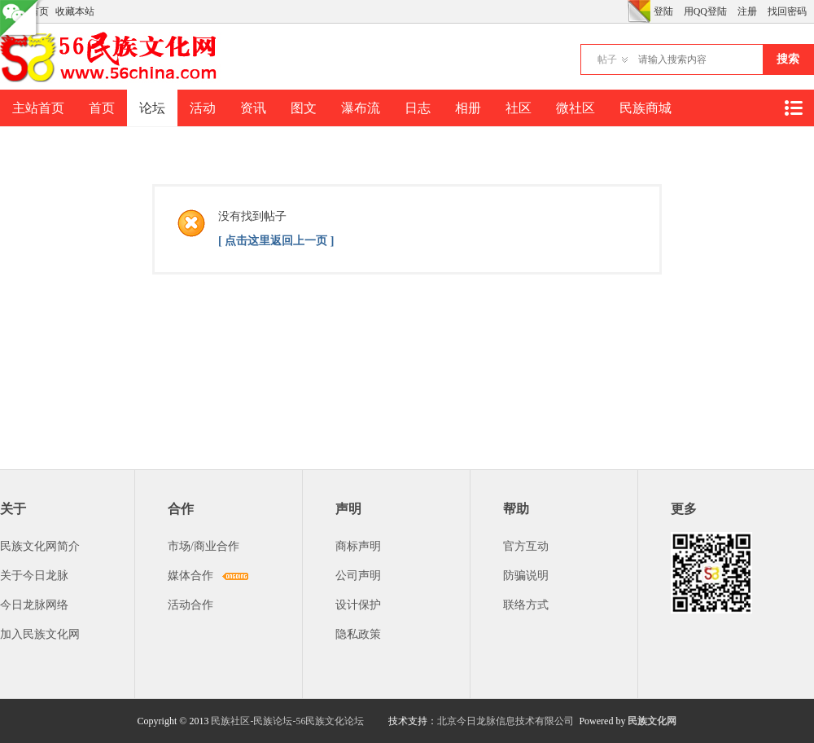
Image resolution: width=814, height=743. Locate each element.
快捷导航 (793, 108)
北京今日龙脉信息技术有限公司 (505, 721)
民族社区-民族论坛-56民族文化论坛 (287, 721)
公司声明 (358, 575)
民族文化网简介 (40, 546)
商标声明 (358, 546)
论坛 (152, 108)
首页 (102, 108)
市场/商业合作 (203, 546)
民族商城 (645, 108)
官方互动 (526, 546)
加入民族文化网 (40, 634)
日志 (418, 108)
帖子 (607, 59)
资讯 (253, 108)
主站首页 (38, 108)
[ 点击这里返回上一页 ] (276, 241)
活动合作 (190, 605)
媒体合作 (190, 575)
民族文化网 (652, 721)
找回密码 (787, 11)
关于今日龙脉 (34, 575)
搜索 (788, 59)
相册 (468, 108)
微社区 (575, 108)
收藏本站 (74, 11)
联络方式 (526, 605)
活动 (203, 108)
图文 (304, 108)
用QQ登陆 (705, 11)
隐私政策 (358, 634)
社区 (518, 108)
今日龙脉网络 (34, 605)
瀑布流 (360, 108)
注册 (747, 11)
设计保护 (358, 605)
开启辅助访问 (623, 11)
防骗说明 (526, 575)
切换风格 (639, 11)
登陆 (663, 11)
